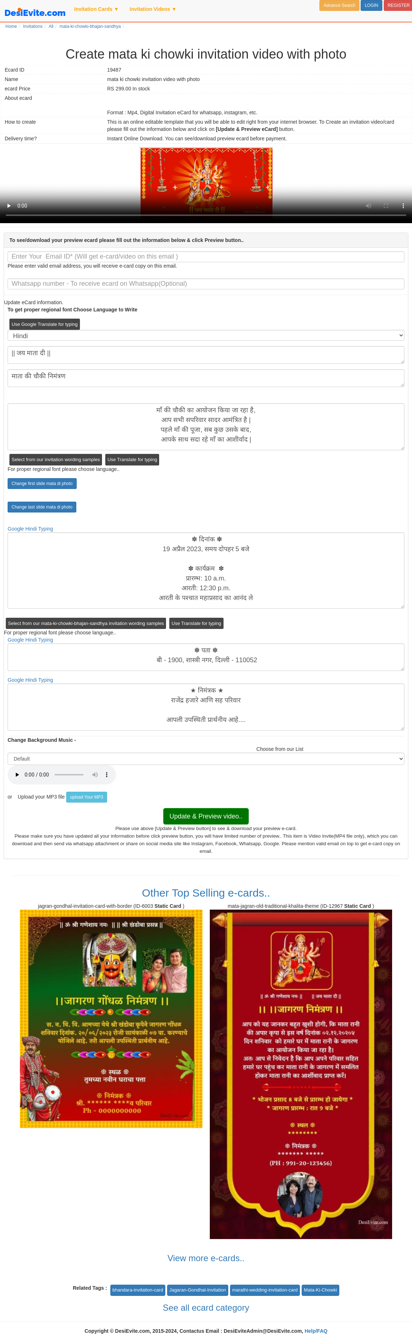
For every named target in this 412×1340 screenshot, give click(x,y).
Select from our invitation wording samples (56, 459)
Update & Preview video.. (205, 816)
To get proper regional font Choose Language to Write (72, 309)
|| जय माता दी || (206, 355)
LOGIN (371, 5)
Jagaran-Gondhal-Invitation (197, 1290)
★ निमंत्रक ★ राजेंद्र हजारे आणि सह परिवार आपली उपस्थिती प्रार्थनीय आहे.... (206, 707)
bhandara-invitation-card (137, 1290)
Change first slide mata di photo (42, 483)
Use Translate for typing (132, 459)
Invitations (33, 26)
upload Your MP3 (86, 797)
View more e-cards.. (206, 1258)
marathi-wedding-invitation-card (265, 1290)
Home (11, 26)
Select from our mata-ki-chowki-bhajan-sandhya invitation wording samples (86, 623)
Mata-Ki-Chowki (320, 1290)
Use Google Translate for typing (45, 324)
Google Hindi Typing (30, 529)
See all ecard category (206, 1308)
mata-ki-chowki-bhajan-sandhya (89, 26)
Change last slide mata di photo (42, 507)
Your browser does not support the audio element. (62, 774)
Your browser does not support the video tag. (206, 185)
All (50, 26)
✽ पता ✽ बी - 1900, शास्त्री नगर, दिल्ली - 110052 (206, 657)
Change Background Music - (42, 740)
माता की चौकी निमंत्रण (206, 378)
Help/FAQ (316, 1331)
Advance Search (339, 5)
